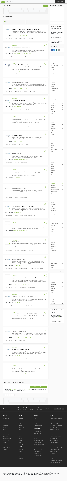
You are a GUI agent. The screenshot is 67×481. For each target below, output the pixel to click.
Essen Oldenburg (57, 120)
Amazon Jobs (21, 453)
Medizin (17, 10)
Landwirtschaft (43, 8)
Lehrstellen (25, 409)
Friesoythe (57, 124)
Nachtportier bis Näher (54, 442)
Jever (57, 151)
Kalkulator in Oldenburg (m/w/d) (18, 117)
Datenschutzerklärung (27, 389)
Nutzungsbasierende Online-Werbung (45, 474)
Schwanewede (57, 221)
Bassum (57, 75)
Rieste (57, 206)
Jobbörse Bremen (37, 433)
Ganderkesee (57, 128)
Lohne (57, 164)
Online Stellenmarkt (6, 408)
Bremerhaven (57, 94)
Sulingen (57, 229)
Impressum (36, 420)
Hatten (57, 138)
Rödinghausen (57, 210)
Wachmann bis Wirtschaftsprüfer (56, 460)
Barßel (57, 71)
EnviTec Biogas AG (17, 106)
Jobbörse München (37, 451)
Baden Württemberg (6, 420)
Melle (57, 174)
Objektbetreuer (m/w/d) (16, 153)
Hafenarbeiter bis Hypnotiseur (55, 431)
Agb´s (35, 418)
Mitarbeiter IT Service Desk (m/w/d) (19, 188)
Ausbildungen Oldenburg (56, 321)
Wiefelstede (57, 256)
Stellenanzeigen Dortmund (39, 435)
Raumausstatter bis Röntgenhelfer (56, 447)
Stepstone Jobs (21, 451)
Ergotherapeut (28, 358)
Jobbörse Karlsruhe (38, 446)
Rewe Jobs (21, 454)
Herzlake (57, 141)
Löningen (57, 168)
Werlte (57, 248)
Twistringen (57, 233)
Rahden (57, 200)
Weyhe (57, 254)
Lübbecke (57, 170)
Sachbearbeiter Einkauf (33, 56)
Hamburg (4, 429)
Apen (57, 61)
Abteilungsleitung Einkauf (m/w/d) (19, 331)
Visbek (57, 240)
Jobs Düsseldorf (37, 438)
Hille (57, 143)
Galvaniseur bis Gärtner (54, 429)
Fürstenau (57, 126)
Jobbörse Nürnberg (37, 453)
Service (26, 10)
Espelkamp (57, 117)
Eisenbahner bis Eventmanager (56, 425)
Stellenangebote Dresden (39, 436)
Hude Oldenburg (57, 149)
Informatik (36, 8)
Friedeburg (57, 122)
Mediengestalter (32, 287)
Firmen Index (21, 449)
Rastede (57, 202)
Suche (46, 5)
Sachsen (4, 444)
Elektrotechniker (32, 109)
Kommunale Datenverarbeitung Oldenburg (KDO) (23, 337)
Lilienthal (57, 162)
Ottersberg (57, 193)
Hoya (57, 147)
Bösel (57, 96)
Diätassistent (31, 38)
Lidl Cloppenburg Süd (18, 141)
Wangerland (57, 244)
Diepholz (57, 107)
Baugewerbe (12, 8)
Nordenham (57, 181)
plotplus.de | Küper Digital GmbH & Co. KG (21, 284)
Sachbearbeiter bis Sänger (55, 449)
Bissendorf (57, 84)
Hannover (5, 431)
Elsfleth (57, 113)
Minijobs (20, 456)
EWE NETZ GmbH (17, 177)
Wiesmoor (57, 259)
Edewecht (57, 111)
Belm (57, 77)
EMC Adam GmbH (17, 320)
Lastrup (57, 155)
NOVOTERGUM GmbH (18, 355)
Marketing (11, 10)
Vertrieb (42, 10)
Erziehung (19, 8)
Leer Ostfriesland (57, 157)
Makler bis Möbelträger (54, 440)
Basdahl (57, 73)
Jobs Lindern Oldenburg (27, 375)
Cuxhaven (57, 101)
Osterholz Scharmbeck (57, 189)
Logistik (6, 10)
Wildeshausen (57, 261)
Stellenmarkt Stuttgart (38, 455)
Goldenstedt (57, 132)
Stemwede (57, 225)
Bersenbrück (57, 82)
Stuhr (57, 227)
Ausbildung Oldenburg (24, 268)
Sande (57, 212)
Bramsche (57, 90)
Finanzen (24, 8)
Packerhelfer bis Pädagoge (55, 445)
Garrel (57, 130)
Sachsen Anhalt (6, 445)
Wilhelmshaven (57, 263)
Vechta (57, 237)
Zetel (57, 267)
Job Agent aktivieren (38, 386)
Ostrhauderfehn (57, 191)
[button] (52, 50)
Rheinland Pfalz (6, 440)
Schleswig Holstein (6, 447)
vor (13, 395)
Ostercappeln (57, 187)
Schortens (57, 218)
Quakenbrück (57, 197)
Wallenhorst (57, 242)
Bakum (57, 67)
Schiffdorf (57, 216)
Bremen (57, 92)
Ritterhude (57, 208)
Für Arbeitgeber (60, 1)
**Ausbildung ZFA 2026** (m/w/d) (18, 259)
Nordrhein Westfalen (7, 438)
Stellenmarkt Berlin (37, 431)
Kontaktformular (37, 423)
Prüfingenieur (31, 305)
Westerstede (57, 252)
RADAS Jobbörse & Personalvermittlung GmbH (22, 53)
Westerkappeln (57, 250)
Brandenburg (5, 425)
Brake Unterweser (57, 88)
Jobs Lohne (21, 144)
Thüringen (5, 449)
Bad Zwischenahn (57, 65)
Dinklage (57, 109)
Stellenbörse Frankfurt (38, 442)
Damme (57, 103)
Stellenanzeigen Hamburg (39, 444)
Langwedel (57, 153)
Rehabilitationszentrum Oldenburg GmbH (21, 35)
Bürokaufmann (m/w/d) (16, 224)
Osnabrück (57, 185)
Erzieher (30, 73)
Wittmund (57, 265)
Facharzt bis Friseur (53, 427)
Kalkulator (31, 126)
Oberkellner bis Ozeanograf (55, 444)
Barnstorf (57, 69)
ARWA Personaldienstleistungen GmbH (21, 159)
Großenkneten (57, 136)
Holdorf (57, 145)
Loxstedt (57, 166)
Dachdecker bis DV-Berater (55, 423)
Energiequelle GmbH (17, 212)
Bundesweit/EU (6, 418)
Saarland (4, 442)
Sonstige (37, 10)
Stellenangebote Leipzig (38, 449)
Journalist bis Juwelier (54, 434)
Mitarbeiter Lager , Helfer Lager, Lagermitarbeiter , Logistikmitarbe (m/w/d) (27, 366)
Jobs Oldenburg (23, 38)
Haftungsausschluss (38, 425)
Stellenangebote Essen (38, 440)
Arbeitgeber (21, 458)
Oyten (57, 195)
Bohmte (57, 86)
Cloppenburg (57, 98)
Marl (57, 172)
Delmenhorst (57, 105)
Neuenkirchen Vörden (57, 178)
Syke (57, 231)
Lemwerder (57, 160)
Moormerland (57, 176)
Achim (57, 58)
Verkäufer (27, 144)
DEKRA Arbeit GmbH (17, 302)
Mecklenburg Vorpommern (8, 434)
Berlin (4, 423)
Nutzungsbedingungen (13, 389)
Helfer (36, 375)
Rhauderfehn (57, 204)
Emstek (57, 115)
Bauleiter (31, 250)
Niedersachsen (6, 436)
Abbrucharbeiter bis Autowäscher (56, 418)
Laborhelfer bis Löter (54, 438)
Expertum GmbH (17, 194)
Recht (21, 10)
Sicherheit (31, 10)
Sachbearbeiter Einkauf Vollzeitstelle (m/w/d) (21, 47)
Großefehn (57, 134)
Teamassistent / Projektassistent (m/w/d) (20, 82)
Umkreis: (34, 17)
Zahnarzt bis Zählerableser (55, 462)
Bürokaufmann (32, 232)
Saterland (57, 214)
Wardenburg (57, 246)
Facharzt (27, 322)
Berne (57, 80)
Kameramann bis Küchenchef (55, 436)
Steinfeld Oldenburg (57, 223)
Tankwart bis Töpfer (53, 451)
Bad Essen (57, 63)
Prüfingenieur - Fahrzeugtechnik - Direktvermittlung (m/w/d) (24, 296)
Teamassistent (32, 91)
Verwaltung (6, 12)
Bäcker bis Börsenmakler (54, 420)
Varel (57, 235)
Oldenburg (6, 8)
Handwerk (30, 8)
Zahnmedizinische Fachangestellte (37, 268)
